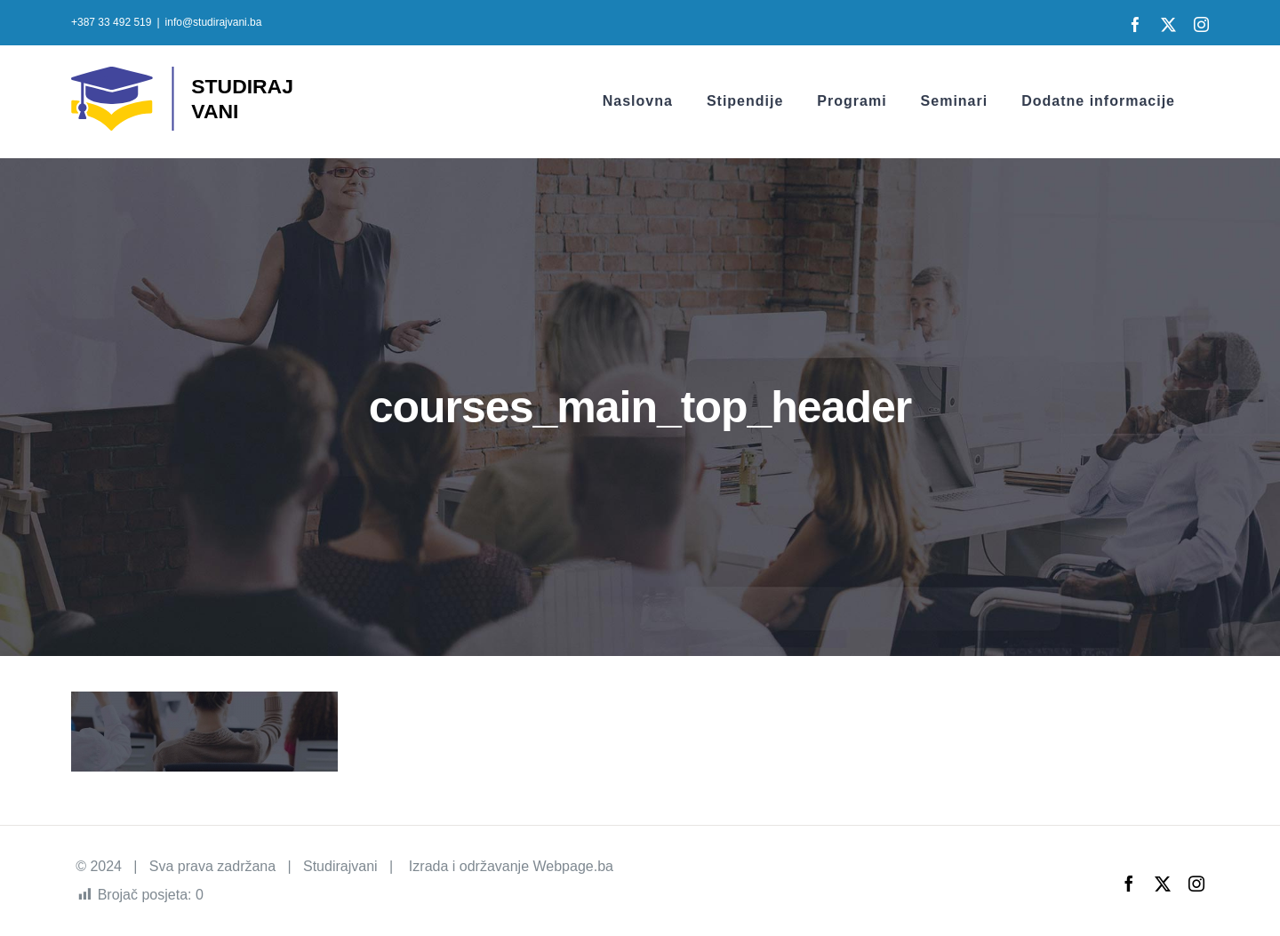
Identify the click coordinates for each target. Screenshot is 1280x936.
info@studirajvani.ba (213, 22)
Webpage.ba (572, 866)
